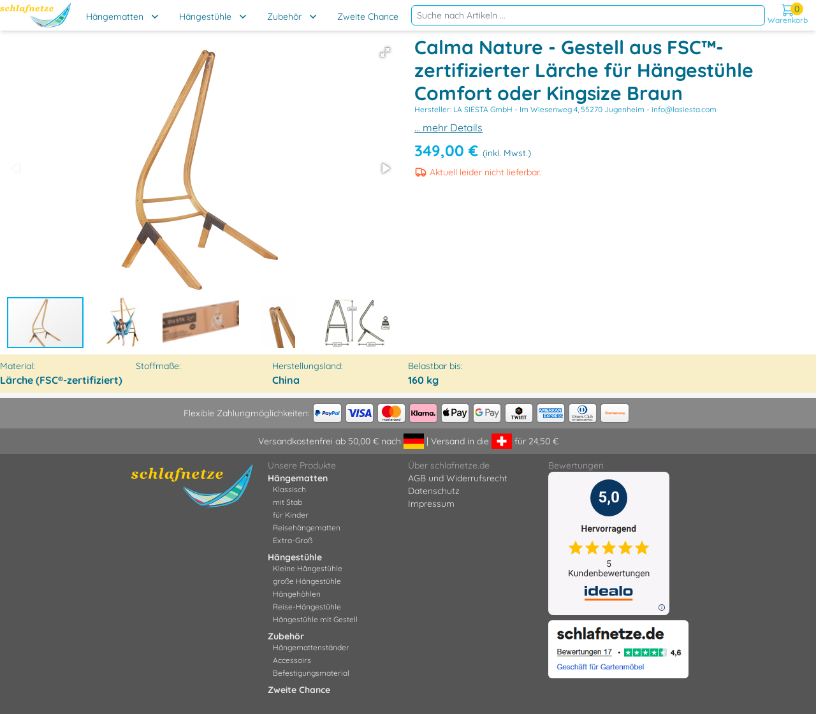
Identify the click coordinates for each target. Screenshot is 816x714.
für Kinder (291, 515)
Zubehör (284, 16)
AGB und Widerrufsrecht (457, 478)
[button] (385, 52)
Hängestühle (205, 16)
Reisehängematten (306, 527)
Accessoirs (292, 660)
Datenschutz (434, 491)
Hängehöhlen (297, 594)
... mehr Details (448, 127)
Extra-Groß (292, 540)
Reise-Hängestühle (307, 606)
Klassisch (289, 489)
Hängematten (114, 16)
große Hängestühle (307, 581)
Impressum (431, 503)
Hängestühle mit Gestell (315, 619)
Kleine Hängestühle (307, 568)
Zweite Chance (367, 16)
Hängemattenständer (311, 647)
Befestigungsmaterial (311, 673)
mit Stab (287, 502)
